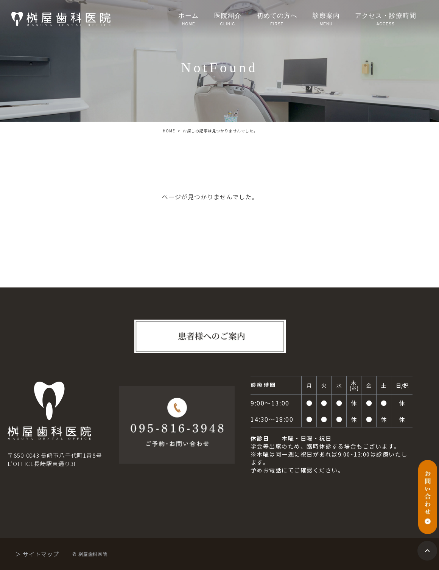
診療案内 (326, 19)
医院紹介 (227, 19)
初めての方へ (277, 19)
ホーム (188, 19)
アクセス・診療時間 (385, 19)
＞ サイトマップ (37, 554)
